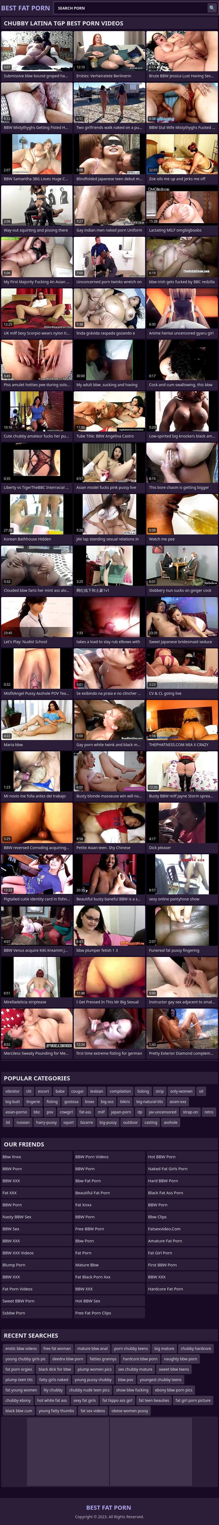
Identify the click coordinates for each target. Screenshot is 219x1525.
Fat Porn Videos (17, 1288)
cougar (77, 1091)
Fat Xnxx (83, 1204)
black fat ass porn (165, 1192)
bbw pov (126, 1379)
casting (150, 1122)
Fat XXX (9, 1192)
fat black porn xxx (93, 1276)
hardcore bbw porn (140, 1358)
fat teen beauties (154, 1400)
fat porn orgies (18, 1369)
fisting (52, 1101)
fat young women (21, 1390)
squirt (68, 1122)
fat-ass (85, 1112)
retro (209, 1112)
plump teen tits (19, 1379)
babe (60, 1091)
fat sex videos (93, 1410)
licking (143, 1091)
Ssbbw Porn (13, 1313)
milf (101, 1112)
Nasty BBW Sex (16, 1216)
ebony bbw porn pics (174, 1390)
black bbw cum (18, 1410)
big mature (164, 1348)
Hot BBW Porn (161, 1156)
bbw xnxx (11, 1156)
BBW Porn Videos (92, 1156)
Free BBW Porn (89, 1228)
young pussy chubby (93, 1379)
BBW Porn (12, 1168)
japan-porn (121, 1112)
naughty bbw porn (180, 1358)
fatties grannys (103, 1358)
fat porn (83, 1252)
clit (28, 1091)
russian (23, 1122)
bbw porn (84, 1240)
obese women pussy (130, 1410)
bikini (125, 1101)
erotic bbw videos (21, 1348)
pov (50, 1112)
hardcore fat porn (165, 1288)
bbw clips (157, 1216)
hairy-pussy (46, 1122)
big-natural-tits (149, 1101)
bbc (37, 1112)
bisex (89, 1101)
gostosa (71, 1101)
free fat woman (57, 1348)
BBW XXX (11, 1180)
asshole (170, 1122)
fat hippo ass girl (117, 1400)
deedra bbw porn (67, 1358)
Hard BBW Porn (163, 1180)
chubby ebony (18, 1400)
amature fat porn (165, 1240)
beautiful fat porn (92, 1192)
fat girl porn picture (193, 1400)
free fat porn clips (93, 1313)
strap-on (190, 1112)
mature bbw (87, 1264)
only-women (181, 1091)
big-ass (107, 1101)
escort (43, 1091)
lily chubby (53, 1390)
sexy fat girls (84, 1400)
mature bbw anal (92, 1348)
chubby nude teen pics (89, 1390)
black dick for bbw (55, 1369)
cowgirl (66, 1112)
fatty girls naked (53, 1379)
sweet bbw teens (174, 1369)
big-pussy (108, 1122)
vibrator (12, 1091)
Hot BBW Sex (87, 1301)
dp (140, 1112)
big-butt (12, 1101)
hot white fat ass (52, 1400)
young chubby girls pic (25, 1358)
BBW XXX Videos (18, 1252)
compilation (120, 1091)
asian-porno (16, 1112)
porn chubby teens (131, 1348)
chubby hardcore (196, 1348)
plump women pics (95, 1369)
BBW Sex (10, 1228)
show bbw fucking (132, 1390)
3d (7, 1122)
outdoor (130, 1122)
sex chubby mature (135, 1369)
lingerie (33, 1101)
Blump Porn (13, 1264)
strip (160, 1091)
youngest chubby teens (161, 1379)
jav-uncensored (162, 1112)
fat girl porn (160, 1252)
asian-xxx (178, 1101)
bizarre (86, 1122)
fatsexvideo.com (164, 1228)
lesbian (96, 1091)
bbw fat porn (88, 1180)
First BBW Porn (162, 1264)
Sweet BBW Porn (18, 1301)
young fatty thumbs (56, 1410)
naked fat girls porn (167, 1168)
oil (201, 1091)
